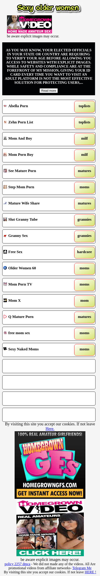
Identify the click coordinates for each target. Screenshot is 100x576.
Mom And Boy (36, 139)
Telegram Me (82, 568)
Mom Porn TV (36, 285)
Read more (48, 90)
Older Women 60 (36, 269)
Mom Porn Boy (36, 155)
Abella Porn (36, 107)
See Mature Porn (36, 171)
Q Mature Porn (36, 317)
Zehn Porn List (36, 123)
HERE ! (90, 572)
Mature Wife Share (36, 204)
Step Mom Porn (36, 188)
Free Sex (36, 253)
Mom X (36, 301)
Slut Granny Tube (36, 220)
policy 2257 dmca (17, 564)
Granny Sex (36, 236)
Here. (50, 428)
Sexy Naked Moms (36, 350)
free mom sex (36, 334)
